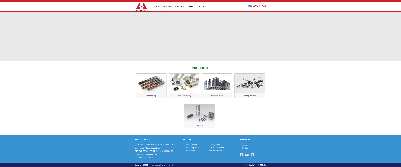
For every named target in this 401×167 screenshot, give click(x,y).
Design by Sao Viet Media (256, 165)
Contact (245, 148)
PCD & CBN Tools (216, 148)
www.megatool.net (145, 157)
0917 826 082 (258, 6)
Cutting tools (214, 144)
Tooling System (250, 95)
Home (244, 145)
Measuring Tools (192, 148)
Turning (352, 125)
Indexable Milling (185, 95)
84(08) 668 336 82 (144, 151)
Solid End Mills (217, 95)
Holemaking (152, 95)
